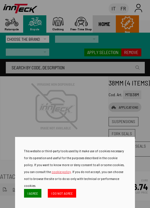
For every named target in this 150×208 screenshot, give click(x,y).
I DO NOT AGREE (62, 193)
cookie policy (61, 172)
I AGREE (33, 193)
